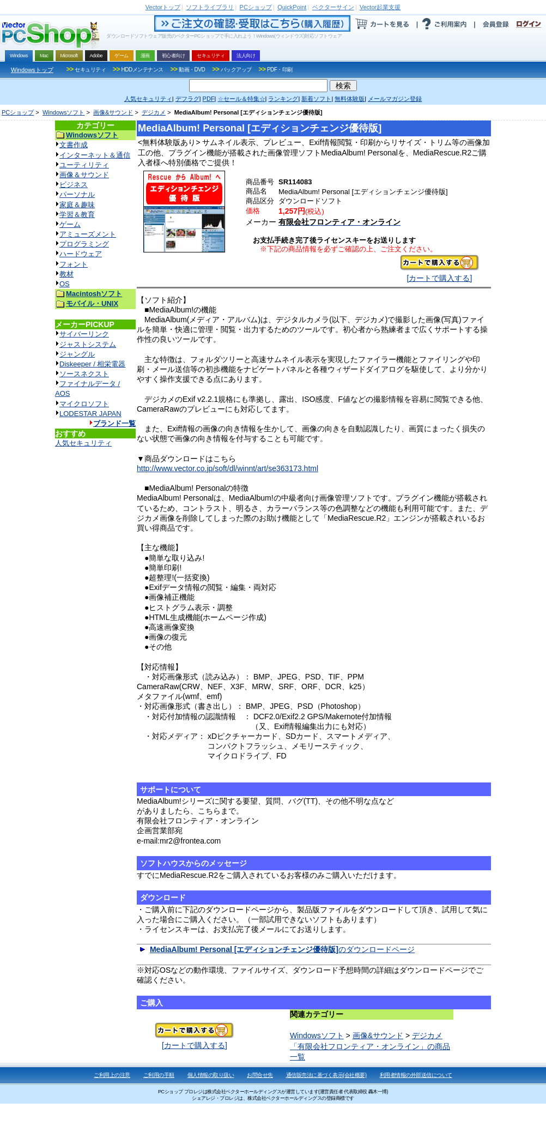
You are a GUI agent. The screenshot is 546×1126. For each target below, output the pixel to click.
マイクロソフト (84, 404)
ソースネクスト (84, 374)
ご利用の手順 (158, 1075)
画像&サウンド (113, 112)
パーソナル (77, 194)
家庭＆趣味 (77, 205)
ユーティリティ (84, 165)
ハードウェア (80, 254)
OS (64, 284)
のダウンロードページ (282, 949)
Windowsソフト (64, 112)
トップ (162, 7)
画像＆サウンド (84, 175)
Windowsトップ (32, 70)
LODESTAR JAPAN (90, 414)
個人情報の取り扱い (210, 1075)
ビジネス (73, 184)
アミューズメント (87, 234)
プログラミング (84, 244)
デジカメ (154, 112)
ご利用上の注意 (112, 1075)
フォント (73, 264)
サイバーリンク (84, 334)
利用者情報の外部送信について (416, 1075)
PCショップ (18, 112)
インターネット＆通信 (94, 155)
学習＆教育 (77, 214)
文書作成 (73, 145)
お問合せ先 (260, 1075)
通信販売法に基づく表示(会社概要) (326, 1075)
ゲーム (70, 224)
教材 (66, 274)
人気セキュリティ (83, 443)
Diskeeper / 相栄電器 (92, 364)
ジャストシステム (87, 344)
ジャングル (77, 354)
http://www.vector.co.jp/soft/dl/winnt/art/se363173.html (227, 468)
